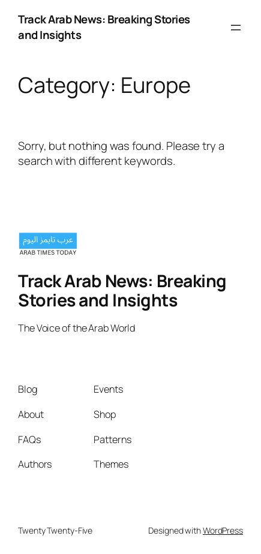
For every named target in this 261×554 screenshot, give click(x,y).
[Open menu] (236, 27)
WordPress (223, 530)
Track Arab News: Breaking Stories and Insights (104, 27)
